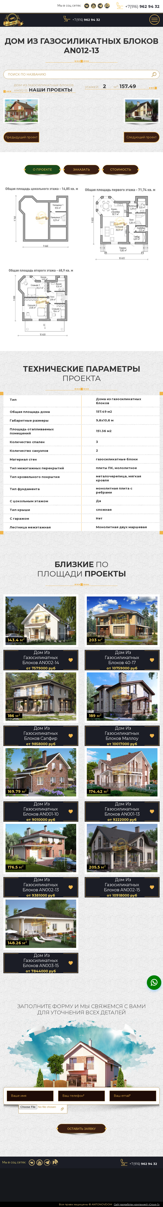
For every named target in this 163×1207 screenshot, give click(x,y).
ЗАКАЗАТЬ (81, 169)
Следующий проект (141, 137)
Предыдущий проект (21, 137)
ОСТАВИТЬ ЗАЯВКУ (81, 1128)
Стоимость (121, 169)
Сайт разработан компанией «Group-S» (137, 1204)
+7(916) (142, 6)
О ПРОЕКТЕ (42, 169)
